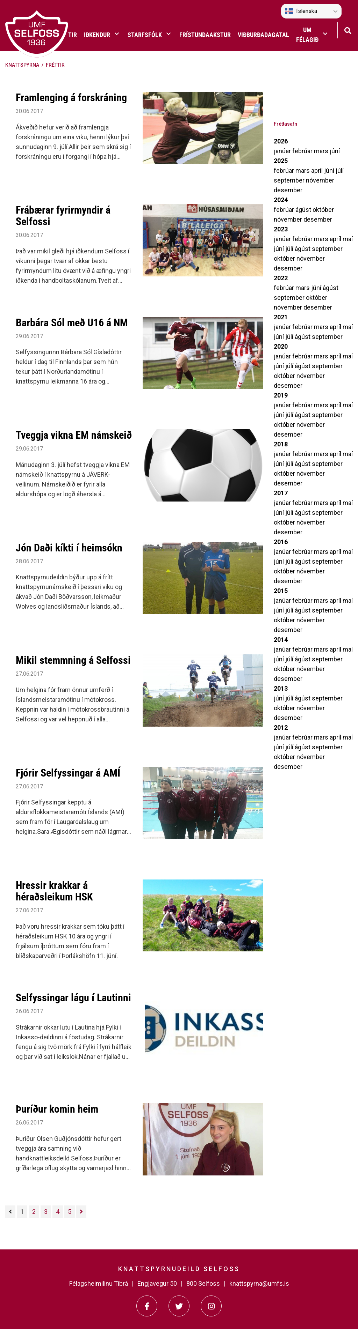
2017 (281, 493)
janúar (283, 151)
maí (348, 239)
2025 (281, 160)
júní (335, 151)
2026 (281, 141)
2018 (281, 444)
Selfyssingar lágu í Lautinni (73, 998)
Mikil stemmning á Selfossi (73, 660)
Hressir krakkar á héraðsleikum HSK (54, 891)
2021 (281, 317)
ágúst (304, 209)
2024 (281, 199)
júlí (340, 170)
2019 (281, 395)
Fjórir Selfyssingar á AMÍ (68, 773)
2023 (281, 229)
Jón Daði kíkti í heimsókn (69, 548)
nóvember (320, 180)
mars (322, 151)
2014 (281, 639)
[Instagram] (211, 1305)
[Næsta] (81, 1211)
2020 (281, 346)
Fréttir (55, 65)
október (323, 209)
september (290, 180)
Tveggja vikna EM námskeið (74, 435)
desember (288, 190)
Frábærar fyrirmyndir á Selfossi (63, 216)
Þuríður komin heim (57, 1109)
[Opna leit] (347, 29)
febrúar (303, 151)
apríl (317, 170)
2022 (281, 278)
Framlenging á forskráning (71, 97)
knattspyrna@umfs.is (259, 1283)
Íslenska (301, 11)
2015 (281, 590)
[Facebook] (146, 1305)
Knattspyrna (22, 65)
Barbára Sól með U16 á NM (72, 323)
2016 (281, 541)
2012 (281, 727)
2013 (281, 688)
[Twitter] (179, 1305)
